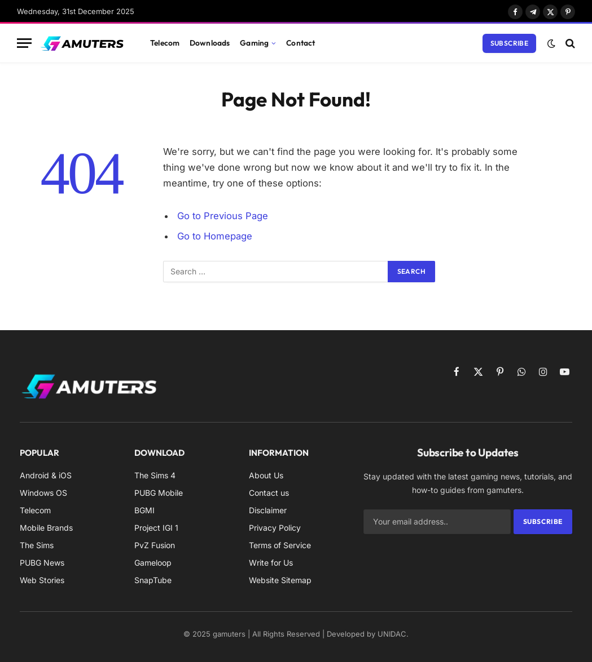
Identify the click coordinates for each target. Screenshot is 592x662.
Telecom (164, 43)
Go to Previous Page (222, 215)
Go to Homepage (214, 236)
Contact (300, 43)
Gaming (254, 43)
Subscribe (509, 43)
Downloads (210, 43)
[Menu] (24, 43)
